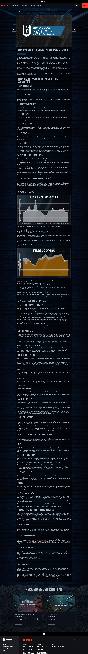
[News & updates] (16, 5)
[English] (77, 640)
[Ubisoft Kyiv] (29, 652)
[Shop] (85, 5)
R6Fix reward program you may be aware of (36, 540)
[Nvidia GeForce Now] (58, 646)
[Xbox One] (44, 649)
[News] (10, 650)
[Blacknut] (58, 648)
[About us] (10, 648)
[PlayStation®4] (44, 652)
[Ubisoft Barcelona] (29, 648)
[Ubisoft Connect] (10, 646)
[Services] (32, 5)
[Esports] (39, 5)
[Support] (10, 652)
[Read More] (18, 623)
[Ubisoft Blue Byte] (29, 649)
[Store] (10, 644)
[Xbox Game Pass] (44, 646)
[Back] (18, 11)
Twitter (19, 71)
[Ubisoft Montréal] (29, 646)
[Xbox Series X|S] (44, 648)
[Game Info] (25, 5)
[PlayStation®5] (44, 650)
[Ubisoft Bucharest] (29, 650)
